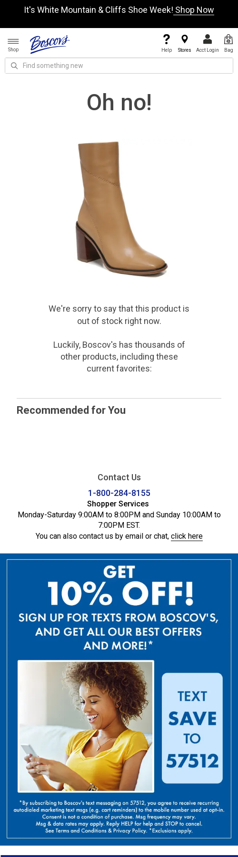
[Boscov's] (50, 44)
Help (166, 43)
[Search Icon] (14, 65)
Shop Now (193, 10)
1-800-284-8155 (119, 493)
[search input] (119, 65)
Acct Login (207, 43)
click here (187, 536)
